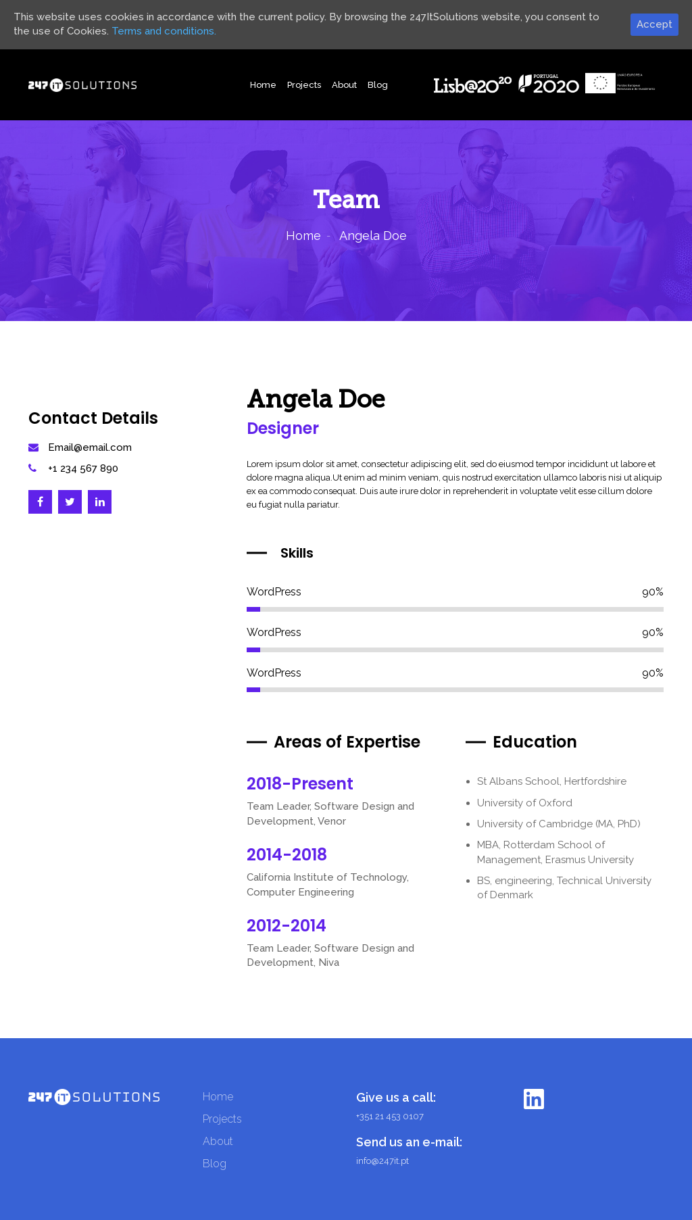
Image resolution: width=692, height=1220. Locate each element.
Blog (378, 85)
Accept (654, 24)
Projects (304, 85)
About (344, 85)
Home (263, 85)
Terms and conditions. (164, 31)
